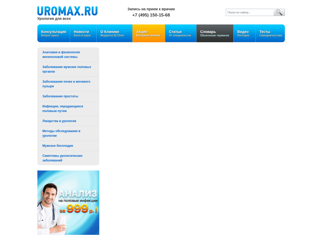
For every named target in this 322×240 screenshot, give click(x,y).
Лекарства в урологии (59, 121)
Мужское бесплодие (58, 146)
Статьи (180, 33)
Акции (148, 33)
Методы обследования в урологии (61, 133)
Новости (83, 33)
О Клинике (114, 33)
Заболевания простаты (60, 96)
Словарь (214, 33)
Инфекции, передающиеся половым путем (63, 109)
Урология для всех (54, 18)
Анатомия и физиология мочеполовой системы (61, 54)
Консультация (53, 33)
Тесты (271, 33)
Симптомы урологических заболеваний (63, 158)
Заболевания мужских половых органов (67, 69)
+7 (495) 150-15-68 (151, 15)
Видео (244, 33)
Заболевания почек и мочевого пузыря (66, 84)
